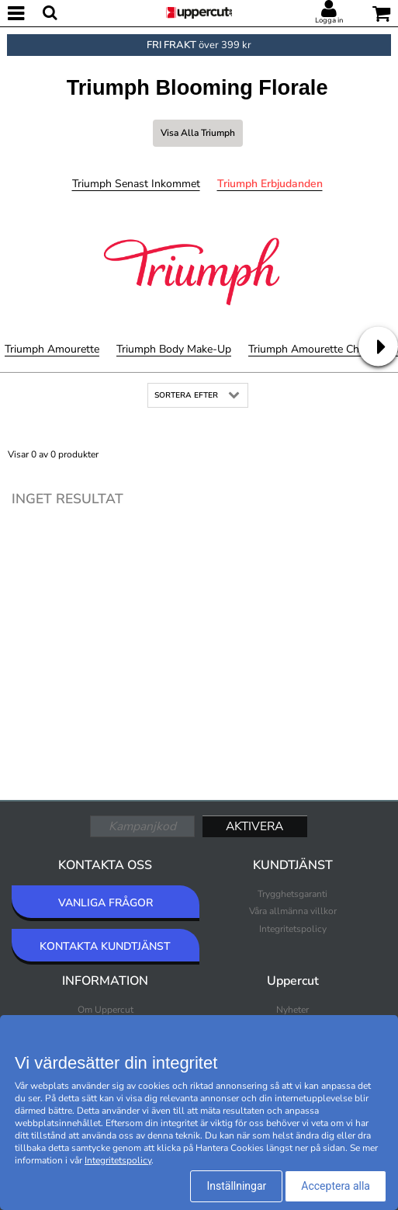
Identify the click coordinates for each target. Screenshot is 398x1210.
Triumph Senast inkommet (136, 183)
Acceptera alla (335, 1186)
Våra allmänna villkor (293, 911)
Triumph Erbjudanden (270, 183)
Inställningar (236, 1186)
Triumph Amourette (52, 349)
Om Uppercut (105, 1009)
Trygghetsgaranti (292, 894)
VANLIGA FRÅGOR (105, 902)
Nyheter (292, 1009)
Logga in (329, 20)
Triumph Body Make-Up (173, 349)
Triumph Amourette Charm (313, 349)
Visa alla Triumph (198, 133)
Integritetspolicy (293, 929)
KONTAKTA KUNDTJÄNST (105, 946)
